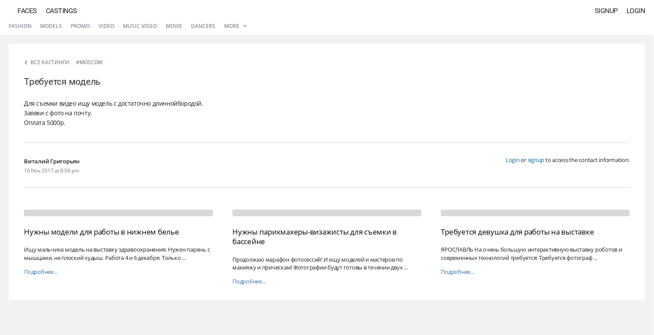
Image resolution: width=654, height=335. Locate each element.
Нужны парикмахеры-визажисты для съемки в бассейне (314, 236)
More (235, 26)
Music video (140, 26)
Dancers (203, 26)
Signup (606, 11)
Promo (80, 26)
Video (106, 26)
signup (536, 160)
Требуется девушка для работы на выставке (517, 232)
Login (636, 11)
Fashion (20, 26)
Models (51, 26)
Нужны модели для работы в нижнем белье (101, 232)
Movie (174, 26)
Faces (27, 11)
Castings (61, 11)
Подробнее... (40, 272)
